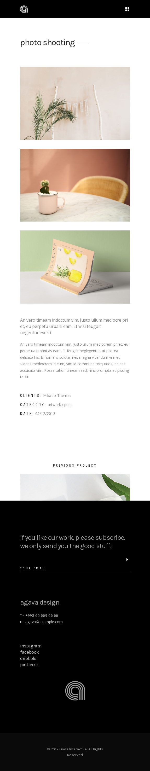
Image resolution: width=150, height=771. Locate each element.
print (68, 404)
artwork (54, 404)
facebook (29, 652)
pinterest (29, 665)
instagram (31, 646)
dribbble (28, 658)
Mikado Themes (57, 395)
